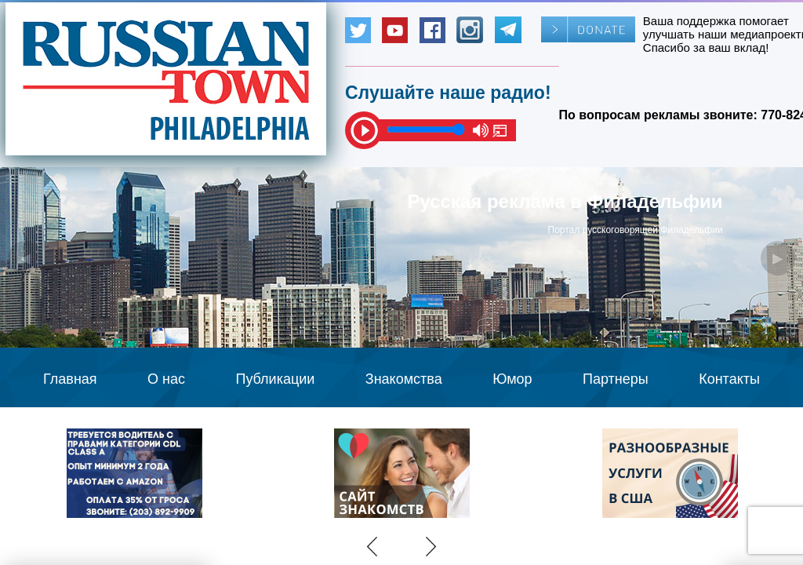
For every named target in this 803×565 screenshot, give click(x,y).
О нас (166, 379)
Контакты (729, 379)
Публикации (274, 379)
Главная (70, 379)
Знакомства (403, 379)
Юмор (512, 379)
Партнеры (616, 379)
